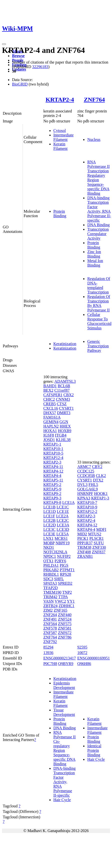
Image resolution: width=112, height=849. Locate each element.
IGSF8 (48, 435)
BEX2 (48, 390)
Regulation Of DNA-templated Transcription (98, 285)
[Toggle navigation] (4, 44)
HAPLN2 (51, 426)
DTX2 (98, 480)
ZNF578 (50, 628)
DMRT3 (63, 413)
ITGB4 (60, 435)
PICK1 (82, 538)
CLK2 (101, 475)
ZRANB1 (85, 556)
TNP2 (67, 592)
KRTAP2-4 (60, 99)
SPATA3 (50, 583)
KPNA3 (83, 498)
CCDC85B (86, 475)
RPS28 (65, 574)
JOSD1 (49, 440)
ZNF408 (84, 552)
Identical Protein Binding (94, 750)
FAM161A (51, 417)
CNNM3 (63, 399)
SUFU (99, 543)
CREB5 (49, 404)
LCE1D (49, 511)
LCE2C (63, 520)
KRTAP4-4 (52, 475)
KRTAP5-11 (53, 480)
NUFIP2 (64, 556)
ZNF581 (64, 628)
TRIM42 (50, 597)
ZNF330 (99, 547)
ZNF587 (50, 633)
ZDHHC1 (66, 606)
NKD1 (48, 547)
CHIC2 (49, 399)
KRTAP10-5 (53, 453)
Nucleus (93, 139)
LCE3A (63, 525)
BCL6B (64, 386)
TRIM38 (84, 547)
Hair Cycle (62, 800)
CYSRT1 (66, 408)
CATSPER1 (52, 395)
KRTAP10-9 (87, 507)
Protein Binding (59, 213)
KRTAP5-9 (52, 489)
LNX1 (48, 538)
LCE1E (63, 511)
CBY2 (97, 467)
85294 (48, 647)
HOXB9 (64, 431)
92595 (82, 647)
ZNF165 (60, 610)
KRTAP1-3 (100, 498)
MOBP (49, 543)
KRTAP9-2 (52, 493)
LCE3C (49, 529)
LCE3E (49, 534)
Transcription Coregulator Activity (98, 233)
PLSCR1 (96, 538)
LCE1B (49, 507)
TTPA (63, 597)
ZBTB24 (50, 606)
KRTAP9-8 (52, 502)
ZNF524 (64, 619)
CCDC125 (85, 471)
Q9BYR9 (65, 663)
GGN (63, 422)
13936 (48, 653)
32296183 (40, 67)
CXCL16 (50, 408)
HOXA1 (50, 431)
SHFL (59, 579)
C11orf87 (62, 390)
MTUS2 (94, 534)
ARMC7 (84, 467)
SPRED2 (65, 583)
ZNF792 (50, 642)
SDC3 (48, 579)
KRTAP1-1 (52, 444)
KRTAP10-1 (53, 449)
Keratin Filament (60, 146)
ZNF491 (50, 619)
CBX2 (68, 395)
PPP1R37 (84, 543)
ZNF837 (98, 552)
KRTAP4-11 (53, 467)
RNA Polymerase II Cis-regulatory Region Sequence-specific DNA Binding (64, 748)
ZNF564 (50, 624)
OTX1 (48, 561)
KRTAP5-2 (52, 484)
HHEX (65, 426)
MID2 (82, 534)
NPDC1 (49, 556)
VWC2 (60, 601)
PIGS (64, 565)
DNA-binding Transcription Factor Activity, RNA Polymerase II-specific (99, 209)
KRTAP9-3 (52, 498)
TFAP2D (50, 588)
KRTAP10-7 (87, 502)
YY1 (71, 601)
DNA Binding (98, 225)
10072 (82, 653)
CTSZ (62, 404)
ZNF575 (64, 624)
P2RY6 (60, 561)
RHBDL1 (51, 574)
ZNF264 (50, 615)
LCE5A (62, 534)
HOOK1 (101, 493)
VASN (48, 601)
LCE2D (49, 525)
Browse (18, 56)
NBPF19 (63, 543)
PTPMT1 (67, 570)
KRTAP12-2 (87, 511)
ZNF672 (64, 633)
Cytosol (59, 130)
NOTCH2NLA (55, 552)
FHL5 (93, 484)
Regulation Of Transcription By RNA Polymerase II (98, 303)
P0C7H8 (50, 663)
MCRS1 (61, 538)
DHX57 (49, 413)
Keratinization (64, 344)
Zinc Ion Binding (94, 254)
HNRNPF (85, 493)
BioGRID (20, 84)
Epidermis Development (64, 685)
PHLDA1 (51, 565)
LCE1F (49, 516)
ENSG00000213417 (59, 658)
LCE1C (63, 507)
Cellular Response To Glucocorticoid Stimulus (99, 321)
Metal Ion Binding (95, 263)
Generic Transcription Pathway (98, 346)
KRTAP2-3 (52, 462)
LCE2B (49, 520)
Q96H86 (84, 663)
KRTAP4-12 (53, 471)
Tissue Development (64, 712)
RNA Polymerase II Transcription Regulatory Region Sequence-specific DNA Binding (98, 177)
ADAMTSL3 (65, 381)
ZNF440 (64, 615)
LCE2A (62, 516)
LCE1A (68, 502)
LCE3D (63, 529)
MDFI (101, 529)
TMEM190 (52, 592)
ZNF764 (94, 99)
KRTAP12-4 (53, 458)
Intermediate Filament (63, 137)
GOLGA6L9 (87, 489)
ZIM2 (48, 610)
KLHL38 (63, 440)
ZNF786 (64, 637)
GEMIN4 (50, 422)
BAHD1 (50, 386)
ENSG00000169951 (93, 658)
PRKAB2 (51, 570)
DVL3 (82, 484)
